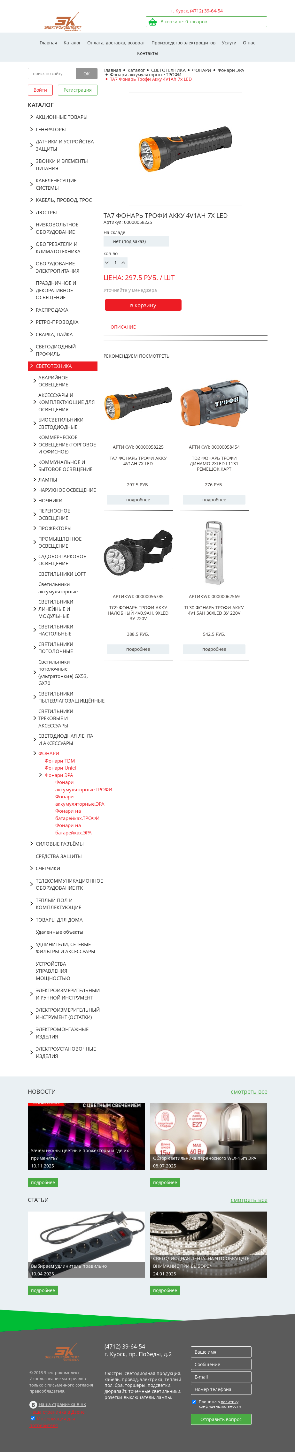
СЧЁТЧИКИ (48, 868)
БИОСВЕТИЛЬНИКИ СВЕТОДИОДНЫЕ (60, 423)
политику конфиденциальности (220, 1404)
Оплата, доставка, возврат (116, 43)
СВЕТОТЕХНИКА (54, 366)
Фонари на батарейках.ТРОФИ (76, 814)
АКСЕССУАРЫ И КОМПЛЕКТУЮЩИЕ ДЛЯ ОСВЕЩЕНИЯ (66, 402)
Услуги (229, 43)
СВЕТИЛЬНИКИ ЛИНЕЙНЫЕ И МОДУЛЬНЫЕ (55, 608)
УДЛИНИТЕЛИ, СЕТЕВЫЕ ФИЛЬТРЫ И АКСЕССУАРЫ (65, 948)
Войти (40, 90)
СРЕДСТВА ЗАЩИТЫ (59, 856)
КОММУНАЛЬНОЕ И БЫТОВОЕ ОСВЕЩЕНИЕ (65, 466)
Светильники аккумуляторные (58, 588)
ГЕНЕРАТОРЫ (51, 129)
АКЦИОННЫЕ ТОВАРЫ (62, 117)
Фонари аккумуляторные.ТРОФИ (76, 786)
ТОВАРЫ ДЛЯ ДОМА (59, 919)
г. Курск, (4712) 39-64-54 (197, 11)
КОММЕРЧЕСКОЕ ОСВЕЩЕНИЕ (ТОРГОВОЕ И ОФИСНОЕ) (67, 444)
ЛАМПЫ (47, 479)
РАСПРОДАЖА (52, 310)
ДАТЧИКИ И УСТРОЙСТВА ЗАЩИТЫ (65, 145)
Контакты (147, 53)
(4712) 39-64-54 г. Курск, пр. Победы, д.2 (138, 1350)
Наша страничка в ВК (62, 1404)
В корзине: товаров (183, 22)
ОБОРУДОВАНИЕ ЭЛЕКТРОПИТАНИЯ (58, 267)
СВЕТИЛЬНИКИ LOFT (62, 574)
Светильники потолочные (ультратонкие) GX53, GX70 (63, 672)
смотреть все (249, 1091)
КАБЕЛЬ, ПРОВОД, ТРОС (64, 200)
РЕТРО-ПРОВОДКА (57, 322)
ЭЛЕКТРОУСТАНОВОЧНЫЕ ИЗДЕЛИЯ (66, 1052)
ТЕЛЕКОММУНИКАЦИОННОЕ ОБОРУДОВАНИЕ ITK (66, 884)
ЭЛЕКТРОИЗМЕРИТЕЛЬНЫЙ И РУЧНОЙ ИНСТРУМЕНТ (66, 994)
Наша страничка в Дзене (57, 1412)
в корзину (143, 305)
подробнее (138, 500)
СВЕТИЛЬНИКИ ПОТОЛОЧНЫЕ (55, 648)
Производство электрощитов (183, 43)
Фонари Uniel (60, 767)
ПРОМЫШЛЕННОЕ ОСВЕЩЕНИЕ (60, 542)
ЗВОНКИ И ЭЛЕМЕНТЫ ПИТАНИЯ (62, 164)
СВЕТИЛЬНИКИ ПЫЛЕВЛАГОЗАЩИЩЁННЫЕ (67, 697)
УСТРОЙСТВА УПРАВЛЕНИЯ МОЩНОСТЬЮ (53, 971)
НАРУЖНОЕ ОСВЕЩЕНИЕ (67, 490)
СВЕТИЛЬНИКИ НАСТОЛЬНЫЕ (55, 630)
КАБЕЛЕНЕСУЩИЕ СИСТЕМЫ (56, 184)
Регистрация (78, 90)
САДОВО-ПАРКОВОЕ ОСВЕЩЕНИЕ (62, 560)
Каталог (72, 43)
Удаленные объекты (59, 932)
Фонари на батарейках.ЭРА (73, 829)
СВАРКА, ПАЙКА (54, 334)
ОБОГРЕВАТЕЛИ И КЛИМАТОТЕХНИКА (58, 248)
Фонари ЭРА (59, 775)
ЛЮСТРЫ (46, 212)
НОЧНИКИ (50, 500)
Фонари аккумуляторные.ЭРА (76, 800)
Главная (48, 43)
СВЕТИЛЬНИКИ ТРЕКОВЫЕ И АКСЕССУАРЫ (55, 718)
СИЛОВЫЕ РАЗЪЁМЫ (60, 843)
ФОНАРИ (48, 753)
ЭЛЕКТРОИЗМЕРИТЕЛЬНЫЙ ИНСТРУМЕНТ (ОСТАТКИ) (66, 1013)
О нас (249, 43)
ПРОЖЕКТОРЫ (55, 528)
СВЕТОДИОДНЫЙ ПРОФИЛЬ (56, 350)
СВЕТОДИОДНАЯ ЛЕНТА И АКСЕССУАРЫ (65, 739)
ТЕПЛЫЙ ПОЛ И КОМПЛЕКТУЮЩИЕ (58, 904)
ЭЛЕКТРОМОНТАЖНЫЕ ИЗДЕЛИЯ (62, 1033)
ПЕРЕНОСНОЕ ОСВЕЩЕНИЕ (54, 514)
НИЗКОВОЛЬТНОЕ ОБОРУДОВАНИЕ (57, 228)
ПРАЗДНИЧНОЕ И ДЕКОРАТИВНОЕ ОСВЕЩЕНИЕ (56, 290)
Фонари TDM (60, 760)
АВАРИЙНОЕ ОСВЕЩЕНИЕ (53, 381)
